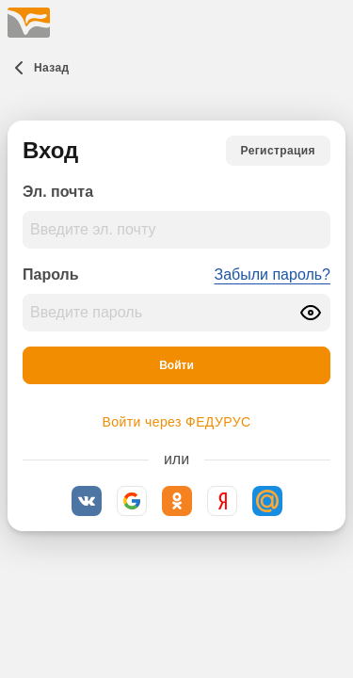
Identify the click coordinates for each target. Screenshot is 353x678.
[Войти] (176, 365)
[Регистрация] (278, 151)
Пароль (51, 274)
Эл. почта (58, 192)
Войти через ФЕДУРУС (177, 421)
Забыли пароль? (272, 274)
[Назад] (39, 67)
